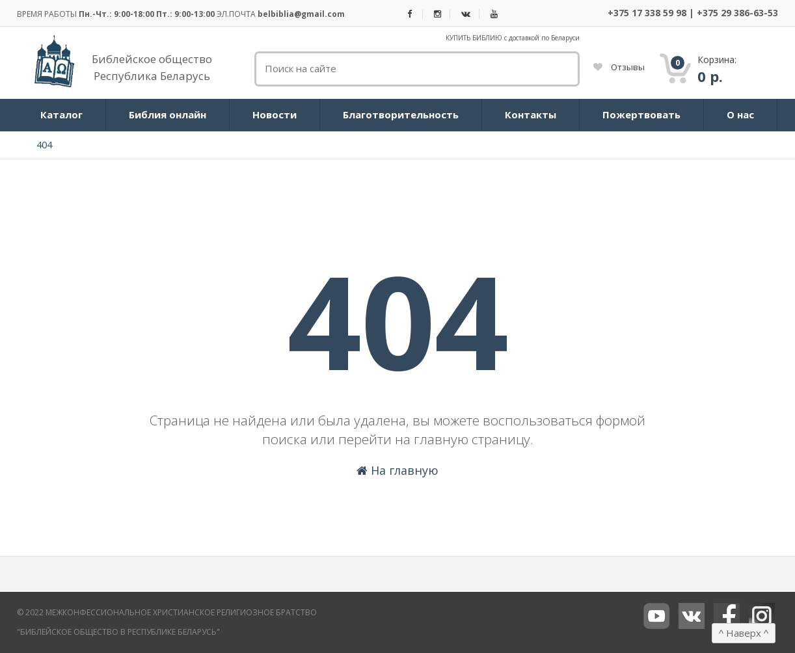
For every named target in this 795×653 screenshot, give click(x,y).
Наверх (743, 632)
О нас (740, 114)
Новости (274, 114)
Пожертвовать (641, 114)
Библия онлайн (167, 114)
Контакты (530, 114)
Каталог (61, 114)
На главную (397, 470)
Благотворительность (401, 114)
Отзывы (619, 67)
